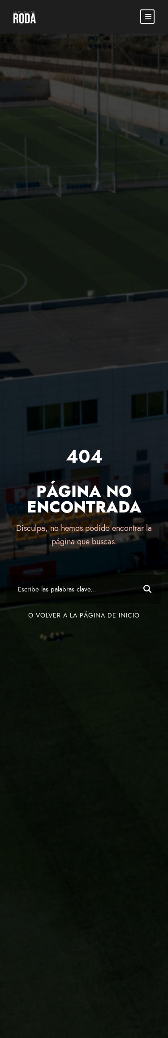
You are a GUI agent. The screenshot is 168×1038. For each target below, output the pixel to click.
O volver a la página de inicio (84, 615)
